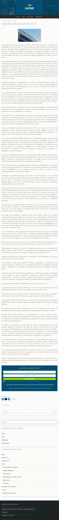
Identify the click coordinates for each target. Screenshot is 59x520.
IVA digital (4, 512)
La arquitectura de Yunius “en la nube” (16, 412)
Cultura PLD (5, 461)
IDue (3, 464)
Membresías (39, 16)
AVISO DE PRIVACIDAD (45, 388)
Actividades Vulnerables (10, 467)
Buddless (4, 457)
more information (36, 381)
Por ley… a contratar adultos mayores (43, 412)
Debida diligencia (8, 470)
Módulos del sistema (9, 493)
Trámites (5, 483)
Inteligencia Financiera (9, 486)
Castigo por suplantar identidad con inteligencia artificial (17, 509)
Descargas (30, 16)
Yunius (14, 20)
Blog (23, 16)
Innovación (6, 474)
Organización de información (12, 477)
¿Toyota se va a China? (8, 515)
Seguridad (6, 480)
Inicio (18, 16)
